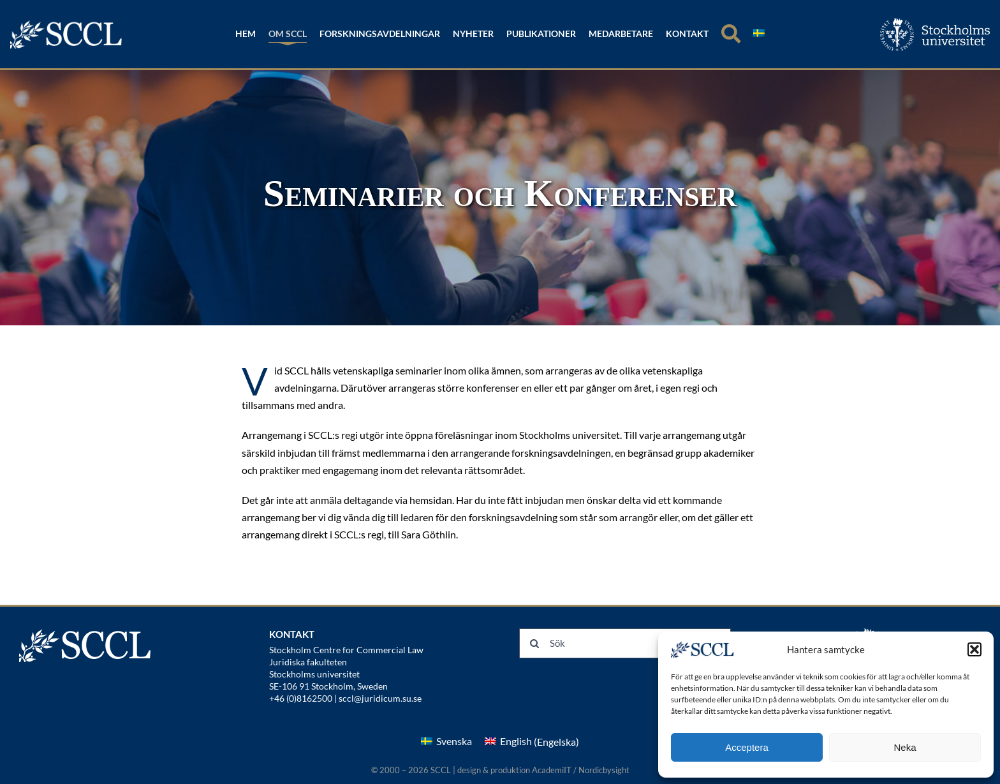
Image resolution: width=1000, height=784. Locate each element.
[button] (974, 649)
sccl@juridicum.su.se (380, 698)
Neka (904, 747)
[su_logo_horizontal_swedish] (935, 23)
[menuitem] (759, 34)
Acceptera (746, 747)
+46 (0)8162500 (300, 698)
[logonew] (67, 24)
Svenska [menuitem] (454, 741)
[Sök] (730, 34)
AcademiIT (551, 770)
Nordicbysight (603, 770)
